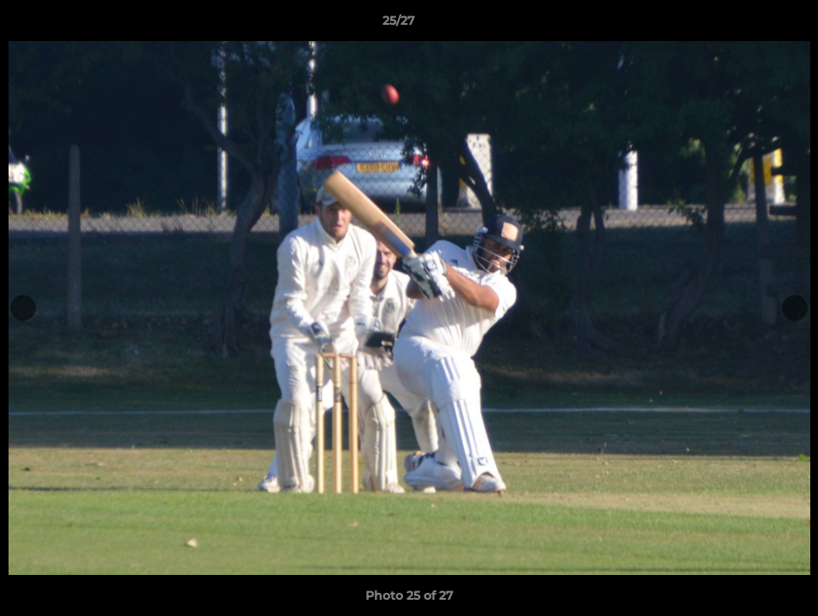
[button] (746, 25)
